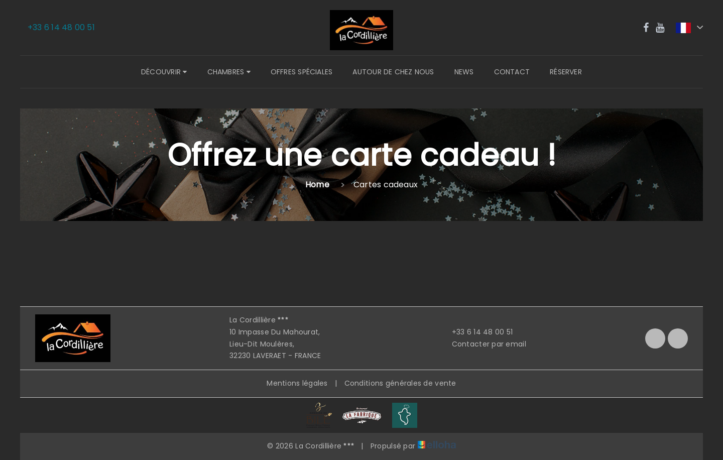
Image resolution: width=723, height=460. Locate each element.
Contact (512, 72)
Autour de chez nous (393, 72)
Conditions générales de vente (400, 383)
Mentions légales (297, 383)
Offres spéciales (302, 72)
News (464, 72)
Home (317, 184)
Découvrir (164, 72)
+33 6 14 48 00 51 (476, 332)
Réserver (566, 72)
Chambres (229, 72)
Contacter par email (483, 344)
